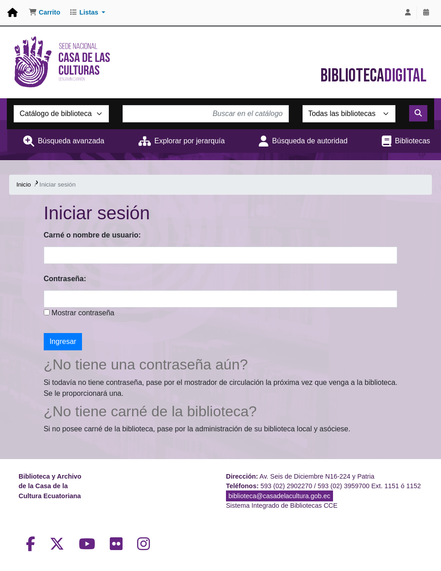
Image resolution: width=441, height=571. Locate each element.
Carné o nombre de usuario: (92, 235)
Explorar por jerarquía (189, 141)
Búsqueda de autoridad (309, 141)
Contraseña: (65, 279)
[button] (44, 12)
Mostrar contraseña (82, 313)
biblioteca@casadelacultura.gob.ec (279, 496)
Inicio (23, 184)
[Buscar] (418, 113)
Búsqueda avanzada (71, 141)
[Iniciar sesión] (407, 12)
